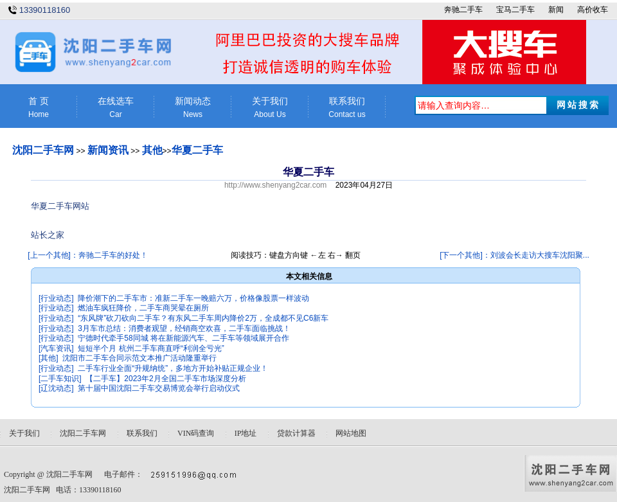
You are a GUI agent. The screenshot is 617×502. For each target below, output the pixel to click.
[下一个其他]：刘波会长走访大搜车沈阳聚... (514, 255)
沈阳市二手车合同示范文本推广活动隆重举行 (139, 358)
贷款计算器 (296, 433)
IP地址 (246, 433)
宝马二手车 (515, 9)
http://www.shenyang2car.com (275, 185)
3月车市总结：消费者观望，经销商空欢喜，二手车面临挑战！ (184, 328)
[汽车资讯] (56, 348)
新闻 (556, 9)
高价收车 (592, 9)
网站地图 (350, 433)
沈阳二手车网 (43, 150)
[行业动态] (56, 298)
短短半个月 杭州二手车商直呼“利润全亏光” (151, 348)
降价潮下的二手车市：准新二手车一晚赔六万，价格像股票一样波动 (193, 298)
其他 (152, 150)
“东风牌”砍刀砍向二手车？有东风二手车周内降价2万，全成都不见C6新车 (203, 318)
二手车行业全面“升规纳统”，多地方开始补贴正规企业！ (173, 368)
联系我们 (347, 107)
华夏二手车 (197, 150)
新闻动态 (192, 107)
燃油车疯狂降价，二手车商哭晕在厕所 (143, 307)
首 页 (38, 107)
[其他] (48, 358)
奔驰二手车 (463, 9)
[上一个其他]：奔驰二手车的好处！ (88, 255)
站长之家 (47, 235)
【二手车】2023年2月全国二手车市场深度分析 (165, 378)
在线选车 (115, 107)
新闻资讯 (108, 150)
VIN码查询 (195, 433)
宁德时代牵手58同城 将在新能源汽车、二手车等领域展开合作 (183, 338)
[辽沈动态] (56, 388)
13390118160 (45, 10)
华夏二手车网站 (60, 206)
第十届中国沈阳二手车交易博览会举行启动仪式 (159, 388)
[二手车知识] (60, 378)
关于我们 (269, 107)
